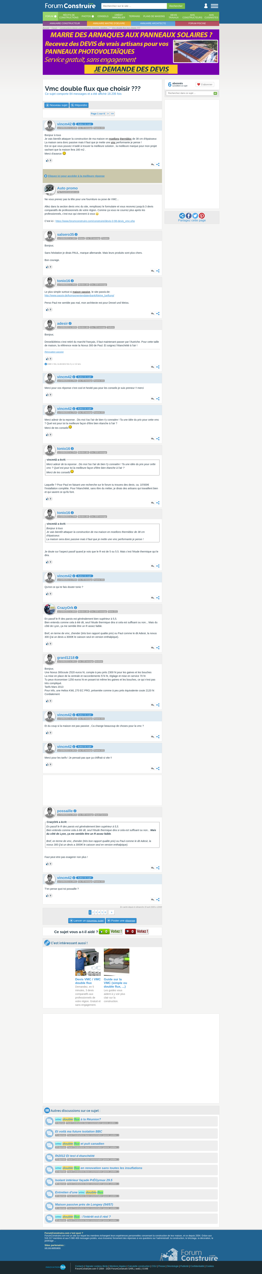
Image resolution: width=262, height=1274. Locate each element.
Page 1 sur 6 (98, 113)
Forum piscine (197, 23)
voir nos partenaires (53, 1248)
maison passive (81, 291)
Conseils (103, 16)
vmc (113, 142)
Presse (161, 1266)
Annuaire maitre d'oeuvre (109, 23)
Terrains (134, 16)
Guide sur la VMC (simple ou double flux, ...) (115, 983)
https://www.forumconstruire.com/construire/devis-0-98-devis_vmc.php (95, 221)
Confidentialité (197, 1266)
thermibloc (126, 138)
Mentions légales (118, 1266)
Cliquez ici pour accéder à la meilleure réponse (76, 176)
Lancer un (87, 920)
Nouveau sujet (56, 105)
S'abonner (204, 84)
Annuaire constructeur (65, 23)
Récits (68, 16)
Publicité (184, 1266)
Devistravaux (174, 16)
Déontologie (172, 1266)
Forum (49, 16)
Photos (86, 16)
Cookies (210, 1266)
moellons (114, 138)
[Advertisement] (102, 790)
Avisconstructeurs (192, 16)
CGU (154, 1266)
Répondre (79, 105)
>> (112, 113)
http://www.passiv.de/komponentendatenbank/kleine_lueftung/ (79, 295)
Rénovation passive (54, 352)
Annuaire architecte (153, 23)
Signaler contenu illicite (97, 1266)
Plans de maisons (154, 16)
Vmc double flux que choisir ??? (93, 88)
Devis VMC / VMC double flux (88, 981)
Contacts (79, 1266)
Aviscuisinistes (211, 16)
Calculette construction (139, 1266)
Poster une (121, 920)
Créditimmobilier (118, 16)
